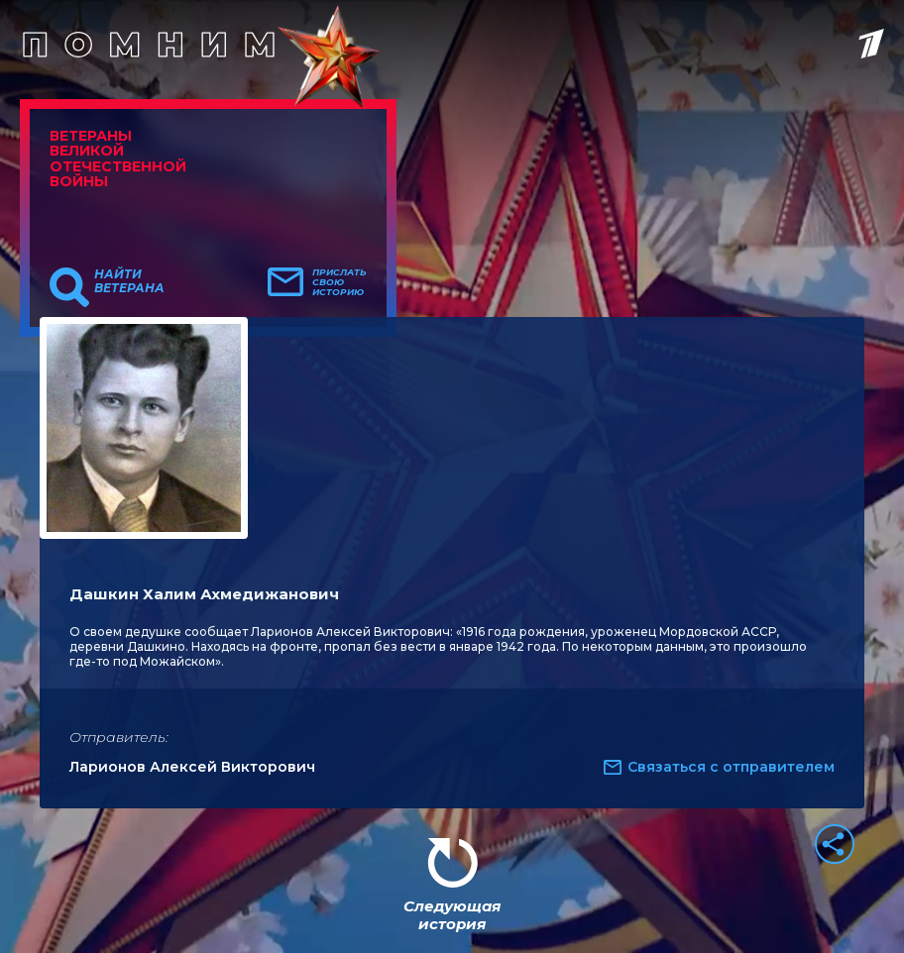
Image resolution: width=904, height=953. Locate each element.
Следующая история (452, 915)
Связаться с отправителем (731, 767)
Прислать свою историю (339, 282)
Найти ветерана (129, 281)
